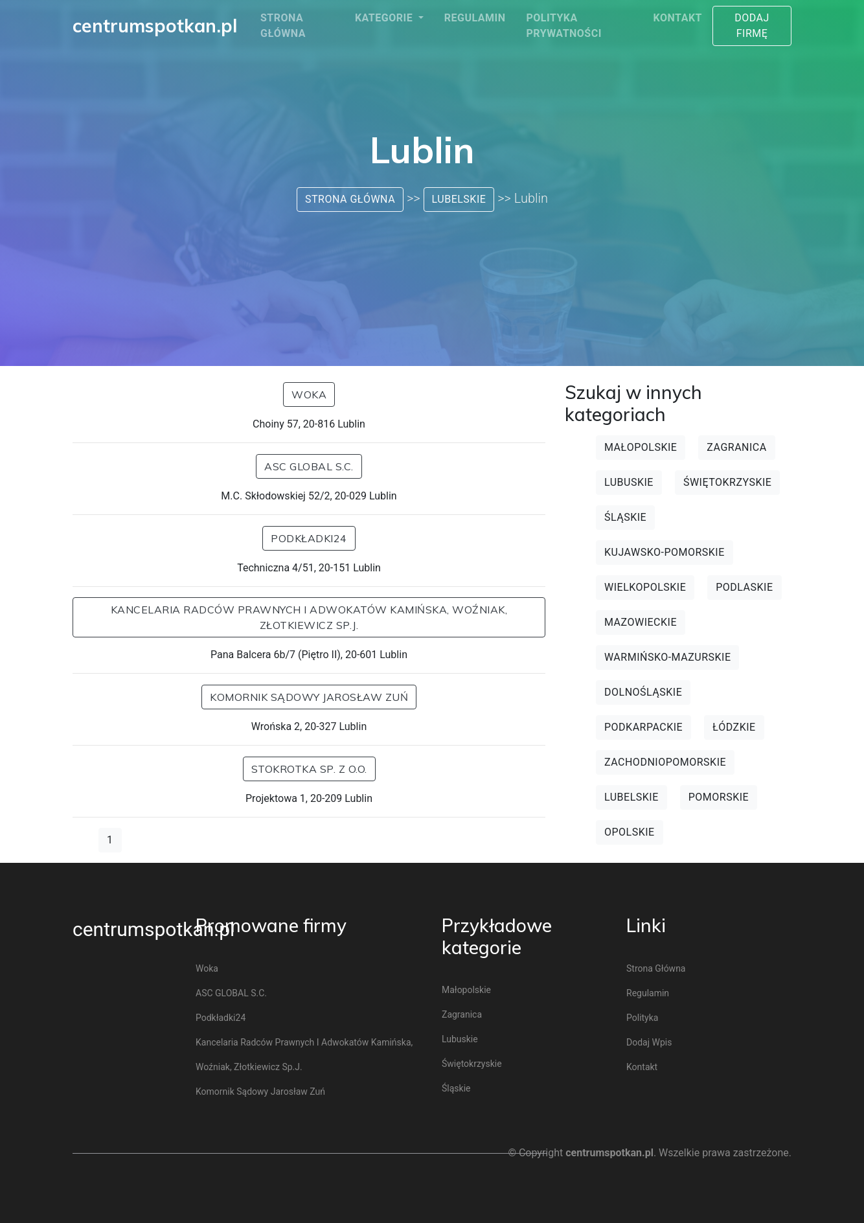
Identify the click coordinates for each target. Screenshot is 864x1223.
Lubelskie (459, 199)
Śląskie (625, 517)
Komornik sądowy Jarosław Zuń (309, 697)
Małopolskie (640, 447)
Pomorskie (718, 797)
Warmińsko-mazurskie (667, 657)
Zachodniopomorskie (665, 762)
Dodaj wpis (649, 1042)
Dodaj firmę (751, 26)
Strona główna (283, 26)
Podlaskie (744, 587)
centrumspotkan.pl (153, 929)
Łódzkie (734, 727)
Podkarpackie (643, 727)
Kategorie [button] (385, 18)
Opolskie (629, 832)
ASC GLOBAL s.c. (309, 466)
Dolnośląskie (643, 692)
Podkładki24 (309, 538)
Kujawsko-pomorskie (664, 552)
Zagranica (736, 447)
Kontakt (678, 18)
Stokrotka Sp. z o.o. (309, 768)
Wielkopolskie (645, 587)
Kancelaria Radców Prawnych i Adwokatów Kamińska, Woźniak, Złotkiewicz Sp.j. (309, 617)
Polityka (642, 1017)
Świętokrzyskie (727, 482)
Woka (308, 394)
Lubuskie (629, 482)
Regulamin (475, 18)
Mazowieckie (640, 622)
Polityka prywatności (563, 26)
